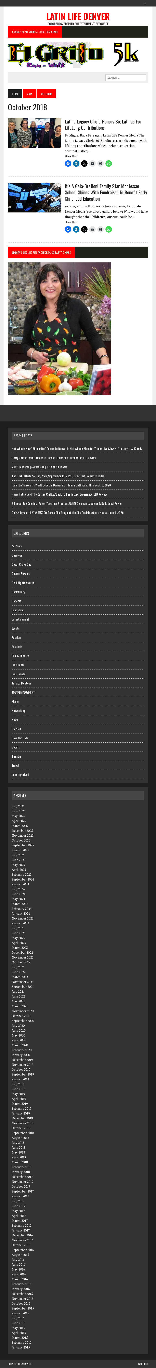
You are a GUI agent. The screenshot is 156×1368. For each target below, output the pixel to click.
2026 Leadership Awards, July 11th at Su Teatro (39, 467)
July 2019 (18, 1084)
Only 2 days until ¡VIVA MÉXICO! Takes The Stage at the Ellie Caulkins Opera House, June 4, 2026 (68, 512)
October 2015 (21, 1304)
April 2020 (19, 1040)
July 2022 (18, 967)
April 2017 (19, 1216)
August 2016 (20, 1255)
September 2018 (23, 1133)
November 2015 (23, 1299)
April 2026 (19, 821)
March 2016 (20, 1279)
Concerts (17, 601)
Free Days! (18, 665)
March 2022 (20, 977)
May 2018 (18, 1152)
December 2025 (22, 831)
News (15, 720)
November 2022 (23, 957)
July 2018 (18, 1143)
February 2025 (21, 875)
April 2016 (19, 1274)
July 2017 (18, 1201)
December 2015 (22, 1294)
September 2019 (23, 1074)
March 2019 (20, 1104)
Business (17, 555)
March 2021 (20, 1006)
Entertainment (20, 619)
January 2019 (21, 1113)
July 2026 (18, 806)
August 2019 (20, 1079)
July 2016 (18, 1260)
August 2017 (20, 1196)
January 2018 (21, 1172)
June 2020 (18, 1031)
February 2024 (21, 909)
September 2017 (23, 1191)
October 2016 (21, 1245)
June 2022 (18, 972)
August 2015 (20, 1313)
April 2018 (19, 1157)
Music (15, 701)
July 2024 (18, 889)
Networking (19, 710)
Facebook (143, 1364)
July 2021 (18, 992)
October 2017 (21, 1187)
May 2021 (18, 1001)
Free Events (18, 674)
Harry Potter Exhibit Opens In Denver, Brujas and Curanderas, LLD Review (54, 457)
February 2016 (21, 1284)
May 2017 (18, 1211)
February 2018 (21, 1167)
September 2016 (23, 1250)
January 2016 (21, 1289)
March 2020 (20, 1045)
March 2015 (20, 1338)
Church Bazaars (21, 573)
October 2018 (21, 1128)
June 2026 (18, 811)
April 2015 (19, 1333)
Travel (15, 765)
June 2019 (18, 1089)
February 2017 (21, 1226)
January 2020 (21, 1055)
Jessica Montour (21, 683)
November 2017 (23, 1182)
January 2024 (21, 914)
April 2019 (19, 1099)
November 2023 (23, 918)
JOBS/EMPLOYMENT (23, 692)
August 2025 (20, 850)
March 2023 (20, 948)
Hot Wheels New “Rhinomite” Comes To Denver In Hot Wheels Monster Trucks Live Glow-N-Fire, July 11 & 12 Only (77, 448)
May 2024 (18, 899)
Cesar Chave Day (21, 564)
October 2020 (21, 1016)
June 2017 (18, 1206)
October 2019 (21, 1070)
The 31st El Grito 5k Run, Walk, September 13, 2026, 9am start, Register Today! (58, 476)
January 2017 (21, 1230)
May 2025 (18, 865)
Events (16, 628)
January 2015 (21, 1347)
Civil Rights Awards (23, 583)
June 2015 (18, 1323)
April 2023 (19, 943)
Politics (16, 729)
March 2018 (20, 1162)
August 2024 (20, 884)
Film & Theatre (20, 656)
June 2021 (18, 996)
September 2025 (23, 845)
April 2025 (19, 870)
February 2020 (21, 1050)
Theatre (16, 756)
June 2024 (18, 894)
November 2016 (23, 1240)
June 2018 (18, 1148)
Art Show (17, 546)
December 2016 (22, 1235)
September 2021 (23, 987)
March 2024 (20, 904)
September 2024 (23, 879)
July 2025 (18, 855)
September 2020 (23, 1021)
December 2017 (22, 1177)
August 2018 (20, 1138)
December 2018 (22, 1118)
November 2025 (23, 836)
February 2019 (21, 1109)
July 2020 (18, 1026)
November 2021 (23, 982)
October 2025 (21, 840)
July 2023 (18, 928)
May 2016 (18, 1269)
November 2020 (23, 1011)
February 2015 (21, 1343)
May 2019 (18, 1094)
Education (18, 610)
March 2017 (20, 1221)
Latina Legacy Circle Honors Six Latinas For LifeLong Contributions (103, 124)
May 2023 (18, 938)
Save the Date (20, 738)
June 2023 (18, 933)
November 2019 (23, 1065)
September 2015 (23, 1308)
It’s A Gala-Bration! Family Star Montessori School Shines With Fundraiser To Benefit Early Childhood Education (106, 192)
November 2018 (23, 1123)
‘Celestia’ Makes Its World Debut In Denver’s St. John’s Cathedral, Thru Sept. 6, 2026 (61, 485)
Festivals (17, 646)
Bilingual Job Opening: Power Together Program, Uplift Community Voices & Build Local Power (67, 503)
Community (18, 592)
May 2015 (18, 1328)
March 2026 (20, 826)
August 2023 (20, 923)
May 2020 (18, 1035)
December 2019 (22, 1060)
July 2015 (18, 1318)
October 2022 (21, 962)
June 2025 (18, 860)
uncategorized (20, 774)
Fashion (16, 637)
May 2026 (18, 816)
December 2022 (22, 953)
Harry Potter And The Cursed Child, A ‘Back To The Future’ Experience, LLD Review (59, 494)
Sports (16, 747)
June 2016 (18, 1265)
